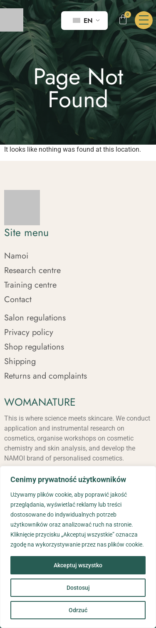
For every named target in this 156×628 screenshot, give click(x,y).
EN (83, 20)
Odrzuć (78, 610)
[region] (78, 547)
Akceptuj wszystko (78, 565)
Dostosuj (78, 587)
